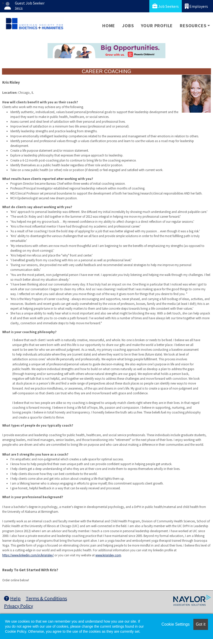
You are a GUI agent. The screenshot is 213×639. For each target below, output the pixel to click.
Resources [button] (193, 25)
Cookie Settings (175, 624)
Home (108, 25)
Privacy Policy (18, 606)
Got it (200, 624)
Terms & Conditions (46, 598)
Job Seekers (165, 6)
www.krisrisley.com (108, 555)
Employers (196, 6)
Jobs (128, 25)
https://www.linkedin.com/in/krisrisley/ (28, 555)
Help (12, 598)
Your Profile (157, 25)
